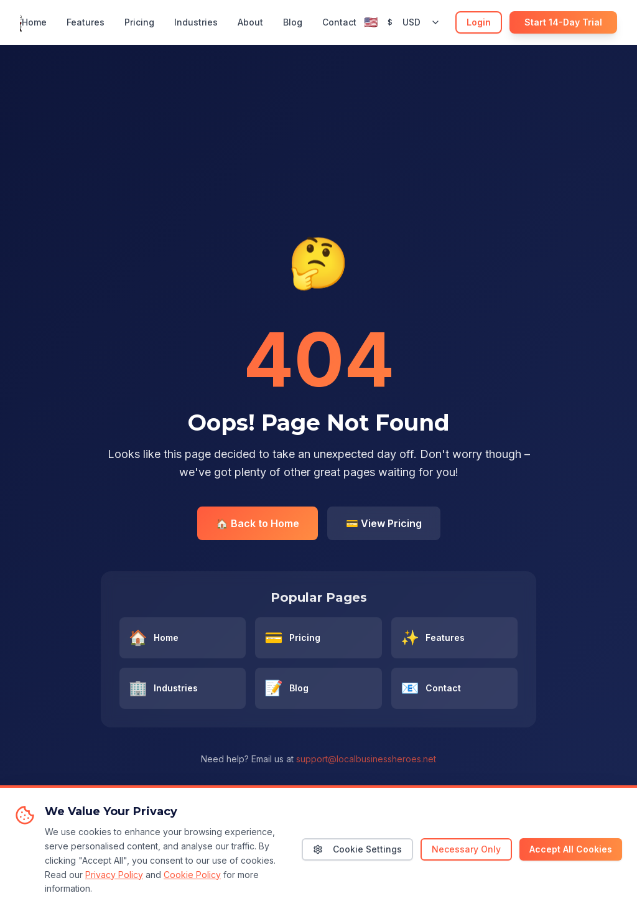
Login (479, 22)
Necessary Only (466, 861)
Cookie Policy (192, 886)
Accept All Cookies (570, 861)
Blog (292, 22)
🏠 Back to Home (257, 523)
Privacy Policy (114, 886)
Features (86, 22)
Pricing (139, 22)
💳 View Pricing (384, 523)
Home (34, 22)
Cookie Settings (357, 861)
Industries (196, 22)
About (250, 22)
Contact (339, 22)
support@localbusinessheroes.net (366, 759)
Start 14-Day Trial (563, 22)
